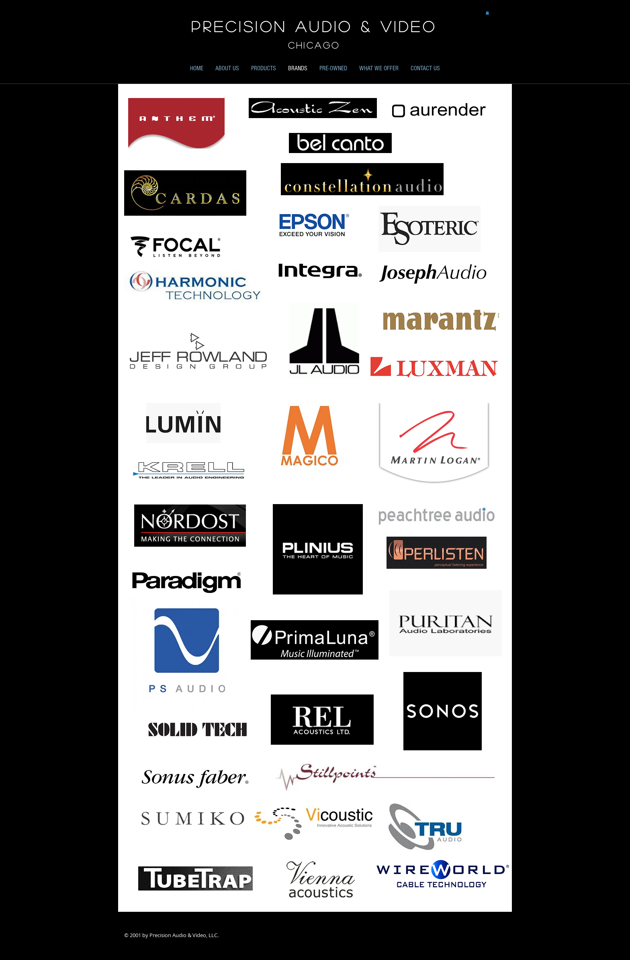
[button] (487, 13)
